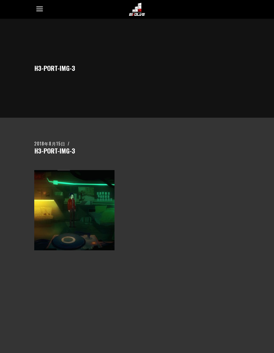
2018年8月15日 (50, 143)
